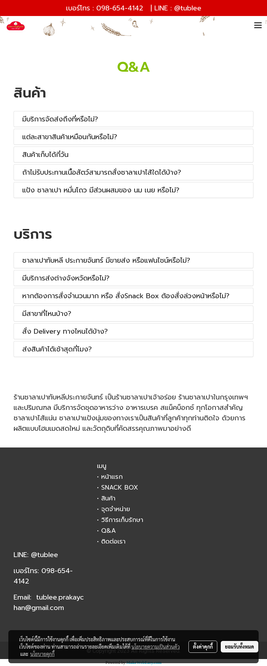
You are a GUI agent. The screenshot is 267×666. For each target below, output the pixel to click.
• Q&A (106, 531)
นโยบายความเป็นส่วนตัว (155, 646)
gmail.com (47, 607)
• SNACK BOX (117, 487)
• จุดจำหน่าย (113, 509)
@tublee (187, 8)
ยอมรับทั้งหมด (239, 646)
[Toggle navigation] (258, 25)
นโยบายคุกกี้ (42, 654)
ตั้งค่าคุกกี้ (203, 646)
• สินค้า (106, 498)
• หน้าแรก (110, 477)
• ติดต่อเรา (111, 541)
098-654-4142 (119, 8)
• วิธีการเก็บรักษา (120, 520)
